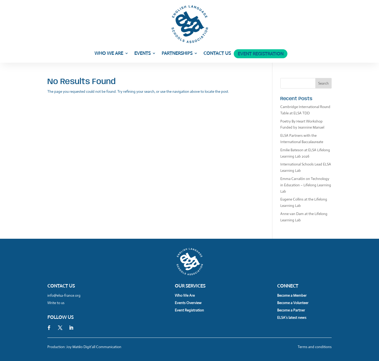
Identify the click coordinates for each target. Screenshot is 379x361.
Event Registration (260, 54)
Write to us (55, 302)
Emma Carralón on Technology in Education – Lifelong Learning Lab (305, 185)
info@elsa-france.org (64, 295)
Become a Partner (291, 310)
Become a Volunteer (292, 302)
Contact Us (217, 53)
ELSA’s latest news (291, 317)
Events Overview (188, 302)
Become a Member (292, 295)
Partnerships (177, 53)
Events (142, 53)
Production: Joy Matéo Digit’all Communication (84, 346)
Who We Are (108, 53)
